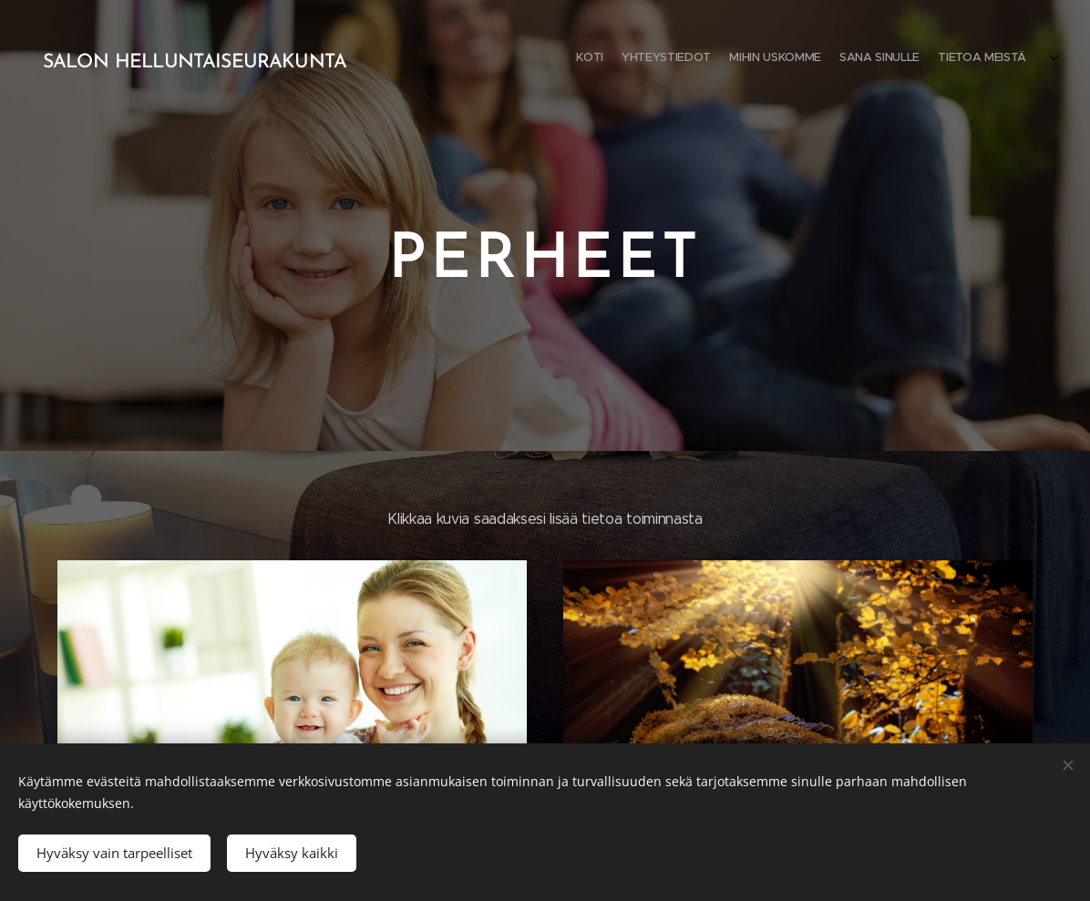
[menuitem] (955, 59)
